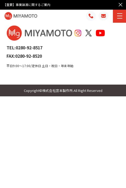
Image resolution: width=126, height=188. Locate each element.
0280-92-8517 (29, 47)
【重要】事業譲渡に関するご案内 (26, 5)
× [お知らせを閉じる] (120, 4)
